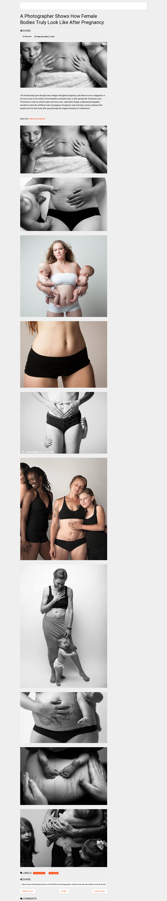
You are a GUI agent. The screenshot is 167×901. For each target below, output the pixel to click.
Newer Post (28, 891)
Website (32, 119)
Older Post (99, 891)
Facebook (41, 119)
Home (64, 891)
